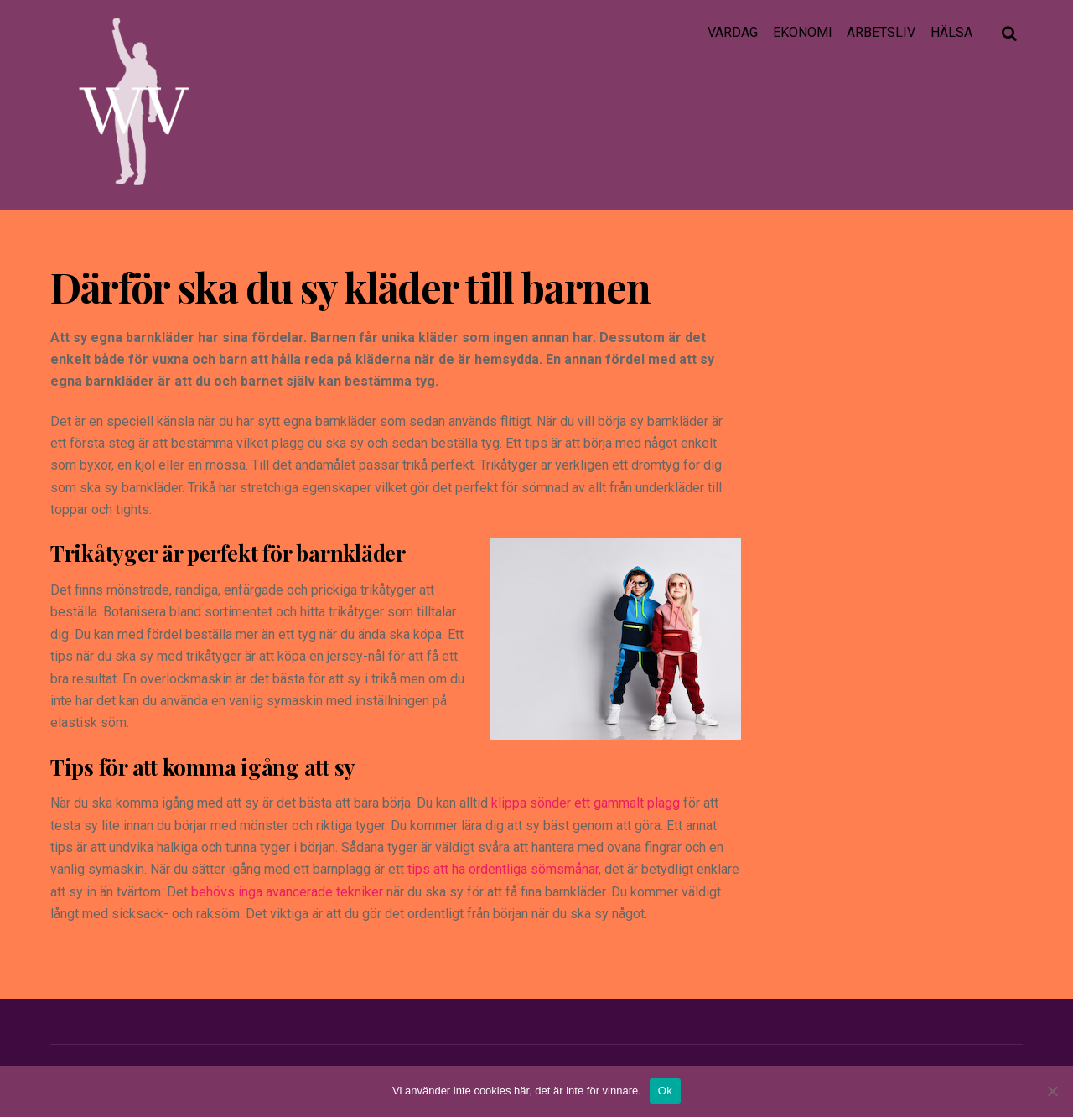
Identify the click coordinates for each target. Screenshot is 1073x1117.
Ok (665, 1090)
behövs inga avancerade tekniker (287, 892)
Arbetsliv (881, 32)
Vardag (733, 32)
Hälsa (951, 32)
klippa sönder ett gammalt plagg (585, 803)
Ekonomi (802, 32)
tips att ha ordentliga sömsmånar (503, 869)
